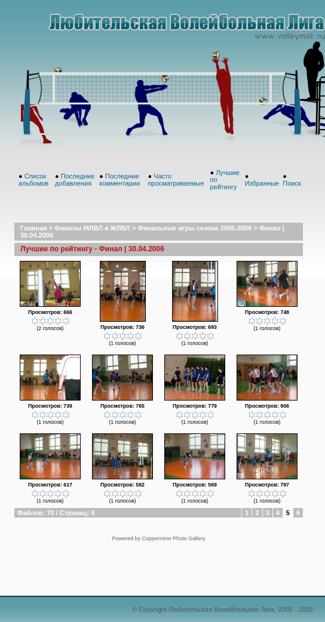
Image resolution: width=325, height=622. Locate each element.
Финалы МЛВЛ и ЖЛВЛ (92, 228)
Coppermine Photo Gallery (173, 538)
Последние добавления (74, 180)
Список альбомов (33, 180)
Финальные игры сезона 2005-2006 (194, 228)
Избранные (262, 183)
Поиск (292, 183)
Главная (33, 228)
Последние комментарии (119, 180)
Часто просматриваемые (176, 180)
